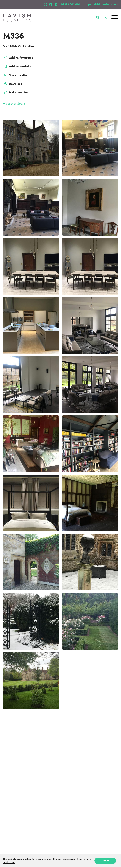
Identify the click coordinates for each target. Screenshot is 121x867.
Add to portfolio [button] (17, 67)
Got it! (105, 860)
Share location (15, 75)
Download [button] (12, 84)
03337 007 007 (70, 4)
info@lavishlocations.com (100, 4)
